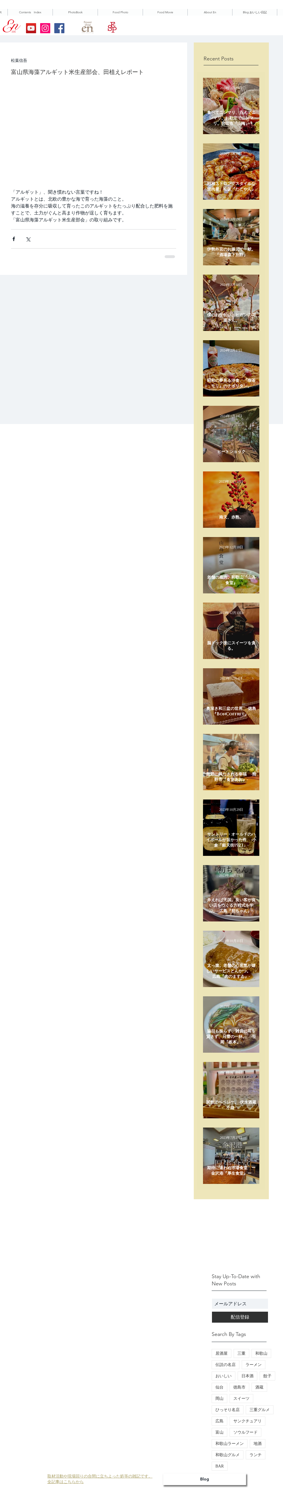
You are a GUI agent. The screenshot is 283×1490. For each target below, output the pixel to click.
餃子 (267, 1376)
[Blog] (204, 1479)
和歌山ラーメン (229, 1443)
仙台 (219, 1387)
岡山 (219, 1398)
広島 (219, 1421)
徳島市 (239, 1387)
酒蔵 (259, 1387)
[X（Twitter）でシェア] (28, 239)
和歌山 (261, 1353)
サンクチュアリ (247, 1421)
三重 (241, 1353)
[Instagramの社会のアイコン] (45, 28)
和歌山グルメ (227, 1455)
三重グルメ (260, 1410)
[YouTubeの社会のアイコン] (31, 28)
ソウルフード (245, 1432)
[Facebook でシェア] (13, 239)
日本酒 (247, 1376)
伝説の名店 (225, 1365)
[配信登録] (240, 1317)
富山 (219, 1432)
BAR (219, 1466)
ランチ (256, 1455)
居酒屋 (221, 1353)
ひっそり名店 (227, 1410)
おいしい (223, 1376)
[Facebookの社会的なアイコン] (59, 28)
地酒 (258, 1443)
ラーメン (253, 1365)
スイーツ (241, 1398)
